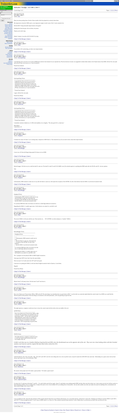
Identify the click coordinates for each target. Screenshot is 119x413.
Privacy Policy (9, 64)
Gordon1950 (21, 394)
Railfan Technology (8, 37)
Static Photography (8, 43)
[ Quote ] (29, 39)
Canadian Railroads (8, 32)
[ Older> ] (88, 410)
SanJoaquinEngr (21, 57)
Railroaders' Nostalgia (7, 31)
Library (11, 50)
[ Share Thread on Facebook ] (47, 410)
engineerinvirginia (22, 379)
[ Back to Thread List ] (75, 410)
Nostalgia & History (8, 29)
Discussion (10, 22)
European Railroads (8, 33)
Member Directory (8, 47)
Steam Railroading (8, 28)
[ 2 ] (113, 10)
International (9, 34)
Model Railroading (8, 36)
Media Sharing (9, 40)
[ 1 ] (111, 10)
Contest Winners (9, 54)
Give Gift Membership (8, 63)
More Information (8, 48)
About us (10, 60)
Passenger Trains (8, 27)
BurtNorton (20, 366)
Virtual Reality (9, 55)
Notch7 (19, 330)
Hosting (11, 45)
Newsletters (10, 53)
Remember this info (6, 18)
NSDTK (20, 304)
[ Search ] (57, 410)
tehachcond (20, 104)
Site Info (11, 59)
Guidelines (10, 38)
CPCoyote (20, 74)
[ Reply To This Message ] (20, 39)
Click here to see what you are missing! (5, 7)
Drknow (20, 227)
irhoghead (20, 135)
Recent (10, 23)
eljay (19, 16)
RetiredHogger (21, 148)
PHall (19, 45)
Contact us (10, 61)
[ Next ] (116, 10)
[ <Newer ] (83, 410)
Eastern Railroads (8, 26)
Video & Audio (9, 42)
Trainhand (20, 162)
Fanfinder (10, 51)
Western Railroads (8, 24)
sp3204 (19, 290)
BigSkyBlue (20, 352)
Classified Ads (9, 56)
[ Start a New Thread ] (64, 410)
